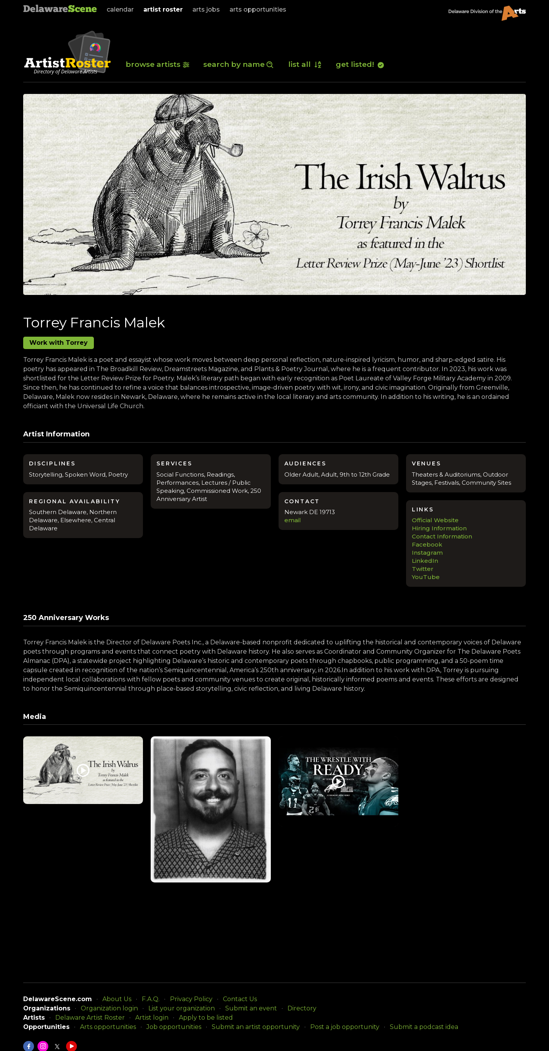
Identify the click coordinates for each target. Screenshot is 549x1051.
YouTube (426, 577)
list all (305, 64)
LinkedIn (425, 560)
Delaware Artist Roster (90, 1017)
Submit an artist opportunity (256, 1027)
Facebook (427, 544)
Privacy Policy (191, 999)
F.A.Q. (151, 999)
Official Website (435, 520)
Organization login (109, 1008)
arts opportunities (257, 9)
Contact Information (442, 536)
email (292, 520)
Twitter (422, 568)
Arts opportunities (108, 1027)
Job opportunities (173, 1027)
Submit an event (251, 1008)
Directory (301, 1008)
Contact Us (240, 999)
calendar (120, 9)
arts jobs (206, 9)
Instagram (427, 552)
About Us (116, 999)
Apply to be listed (206, 1017)
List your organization (181, 1008)
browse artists (158, 64)
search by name (238, 64)
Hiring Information (439, 528)
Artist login (151, 1017)
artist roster (163, 9)
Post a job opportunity (344, 1027)
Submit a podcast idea (424, 1027)
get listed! (360, 64)
